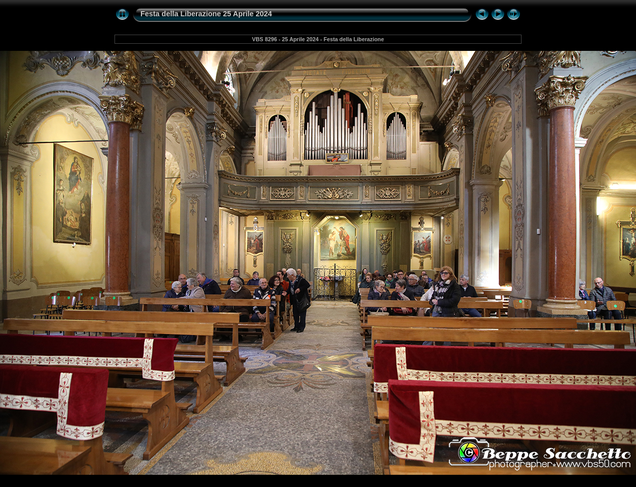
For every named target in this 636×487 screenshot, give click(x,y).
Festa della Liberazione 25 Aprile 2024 (206, 14)
